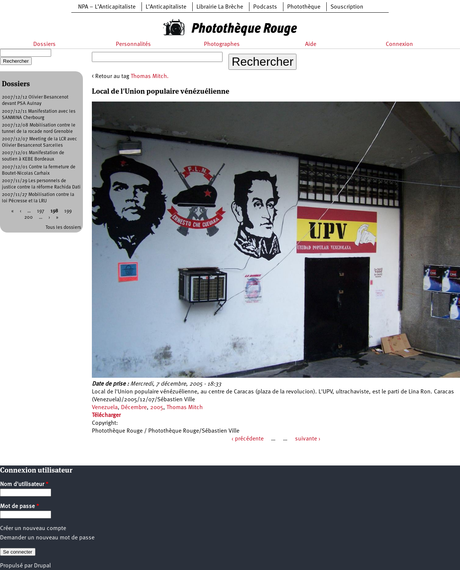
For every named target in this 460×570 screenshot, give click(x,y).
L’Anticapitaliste (166, 7)
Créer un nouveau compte (33, 529)
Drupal (42, 566)
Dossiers (44, 44)
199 (68, 211)
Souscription (346, 7)
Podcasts (265, 7)
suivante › (307, 439)
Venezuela (105, 408)
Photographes (222, 44)
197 (40, 211)
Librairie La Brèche (219, 7)
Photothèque (303, 7)
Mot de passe (19, 507)
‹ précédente (247, 439)
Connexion (399, 44)
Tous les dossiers (63, 227)
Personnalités (133, 44)
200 (28, 217)
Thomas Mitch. (150, 77)
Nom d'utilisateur (24, 485)
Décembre (134, 408)
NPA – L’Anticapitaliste (107, 7)
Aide (310, 44)
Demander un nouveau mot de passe (47, 538)
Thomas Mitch (185, 408)
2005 (156, 408)
